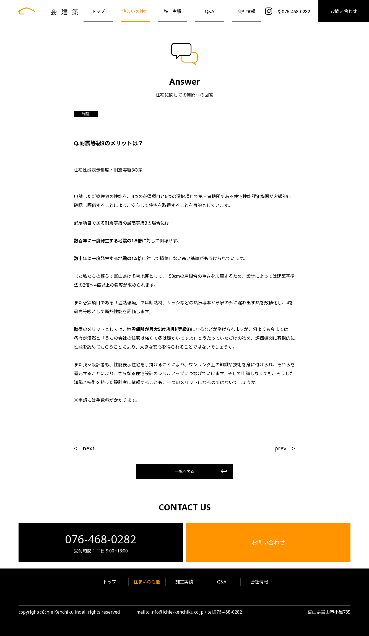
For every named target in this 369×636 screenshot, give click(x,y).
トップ (98, 11)
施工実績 (172, 11)
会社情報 (246, 11)
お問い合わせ (344, 11)
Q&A (209, 11)
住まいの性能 (135, 11)
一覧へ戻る (184, 471)
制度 (86, 113)
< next (84, 448)
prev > (284, 448)
